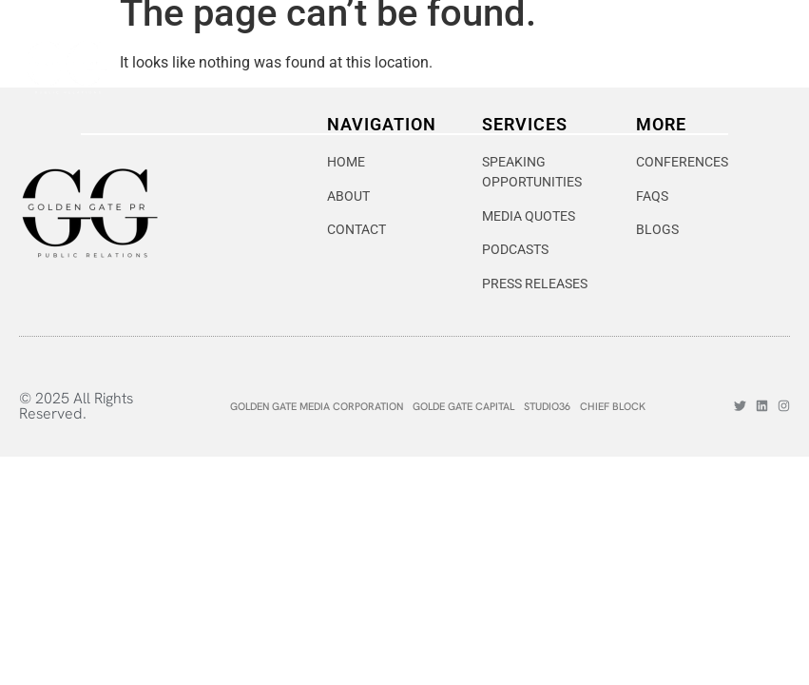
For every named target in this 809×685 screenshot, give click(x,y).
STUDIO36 (547, 406)
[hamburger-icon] (763, 67)
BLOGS (657, 229)
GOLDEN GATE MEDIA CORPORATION (316, 406)
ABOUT (348, 196)
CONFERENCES (682, 161)
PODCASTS (515, 249)
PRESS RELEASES (534, 283)
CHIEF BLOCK (612, 406)
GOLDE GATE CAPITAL (463, 406)
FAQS (652, 196)
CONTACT (356, 229)
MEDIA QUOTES (528, 216)
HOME (346, 161)
